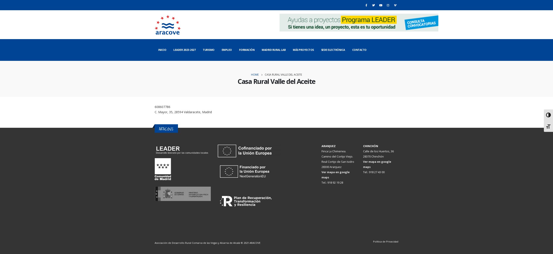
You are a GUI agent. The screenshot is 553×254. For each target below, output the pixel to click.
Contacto (359, 50)
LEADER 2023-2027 (184, 50)
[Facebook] (366, 5)
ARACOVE (255, 242)
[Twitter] (373, 5)
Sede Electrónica (333, 50)
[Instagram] (388, 5)
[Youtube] (381, 5)
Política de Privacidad (385, 241)
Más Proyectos (303, 50)
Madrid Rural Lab (274, 50)
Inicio (162, 50)
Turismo (208, 50)
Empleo (227, 50)
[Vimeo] (395, 5)
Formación (247, 50)
